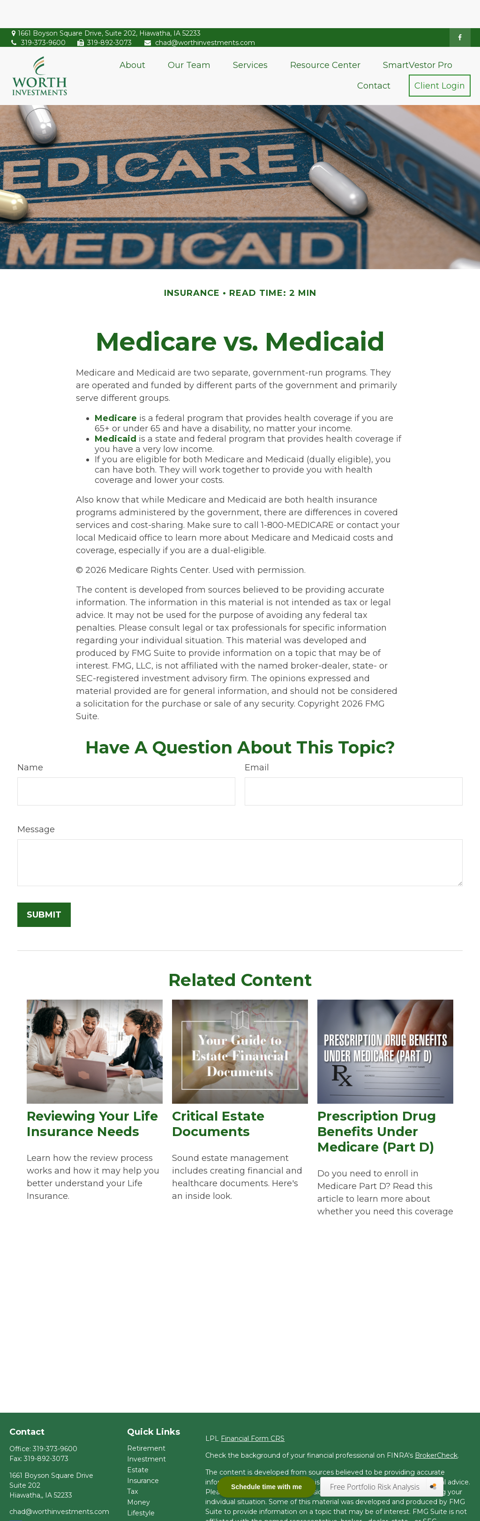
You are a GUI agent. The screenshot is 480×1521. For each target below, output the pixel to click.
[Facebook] (460, 9)
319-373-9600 (37, 14)
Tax (132, 1463)
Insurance (143, 1452)
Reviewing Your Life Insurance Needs (92, 1095)
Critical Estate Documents (218, 1095)
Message (36, 801)
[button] (132, 36)
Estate (138, 1442)
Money (138, 1474)
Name (30, 739)
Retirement (146, 1420)
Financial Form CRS (253, 1410)
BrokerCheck (436, 1427)
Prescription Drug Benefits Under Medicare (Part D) (376, 1103)
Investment (146, 1431)
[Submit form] (44, 886)
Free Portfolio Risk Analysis (375, 1487)
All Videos (142, 1506)
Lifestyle (141, 1485)
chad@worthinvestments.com (199, 14)
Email (257, 739)
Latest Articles (150, 1495)
